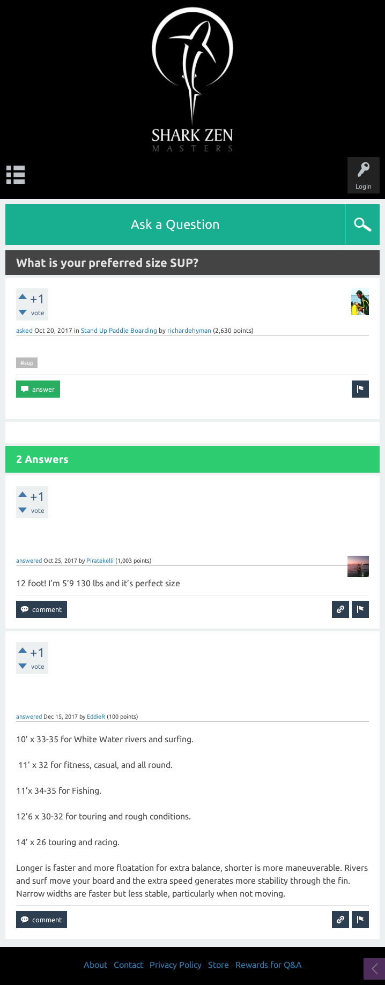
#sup (26, 363)
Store (218, 964)
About (95, 964)
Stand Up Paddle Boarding (119, 330)
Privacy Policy (176, 964)
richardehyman (189, 330)
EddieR (96, 716)
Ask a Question (175, 224)
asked (24, 330)
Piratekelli (100, 560)
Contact (128, 964)
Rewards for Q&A (268, 964)
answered (29, 560)
